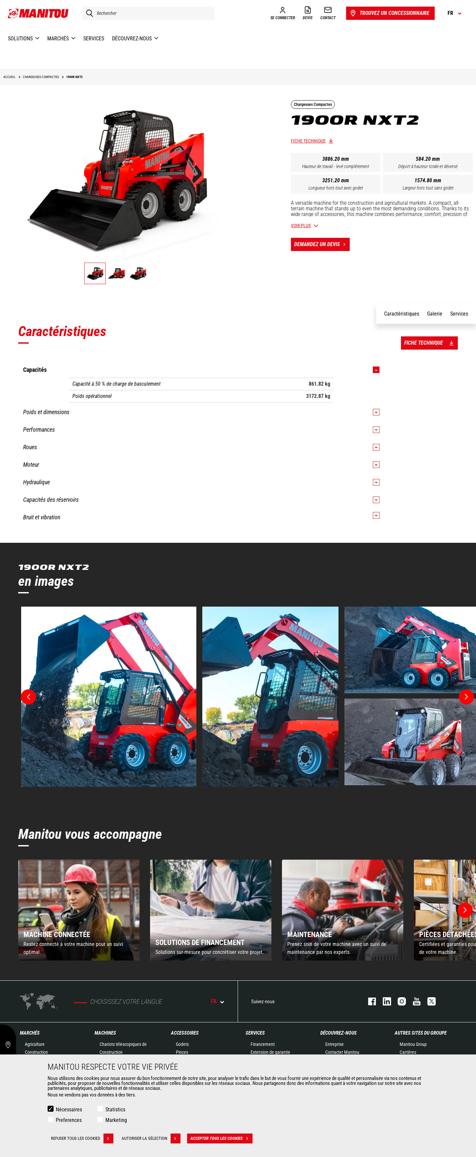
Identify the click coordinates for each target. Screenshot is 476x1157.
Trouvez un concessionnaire (389, 13)
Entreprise (334, 1044)
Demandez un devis (322, 244)
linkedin (383, 1001)
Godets (182, 1044)
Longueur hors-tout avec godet (335, 188)
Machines (105, 1033)
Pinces (182, 1052)
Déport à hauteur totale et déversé (427, 166)
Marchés (30, 1033)
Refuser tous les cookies (82, 1138)
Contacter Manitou (342, 1052)
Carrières (408, 1052)
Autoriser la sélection (151, 1138)
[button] (465, 910)
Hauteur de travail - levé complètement (335, 166)
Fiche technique (308, 141)
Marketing (116, 1120)
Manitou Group (413, 1044)
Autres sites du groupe (421, 1033)
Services (255, 1033)
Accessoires (185, 1033)
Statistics (115, 1109)
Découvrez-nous (338, 1033)
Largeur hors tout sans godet (428, 188)
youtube (413, 1001)
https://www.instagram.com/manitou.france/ (398, 1001)
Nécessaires (69, 1109)
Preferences (69, 1120)
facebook (368, 1001)
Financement (263, 1044)
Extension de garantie (270, 1052)
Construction (36, 1052)
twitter (428, 1001)
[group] (78, 910)
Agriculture (35, 1044)
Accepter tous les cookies (221, 1138)
